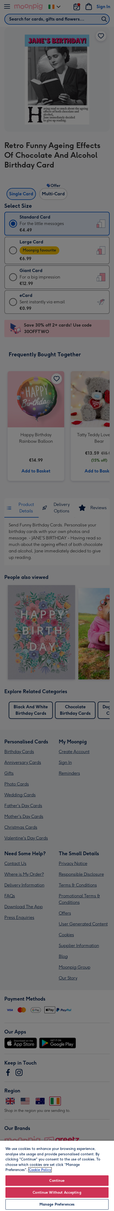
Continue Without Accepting (57, 1192)
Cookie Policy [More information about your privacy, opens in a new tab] (40, 1170)
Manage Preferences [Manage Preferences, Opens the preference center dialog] (57, 1204)
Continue (56, 1181)
